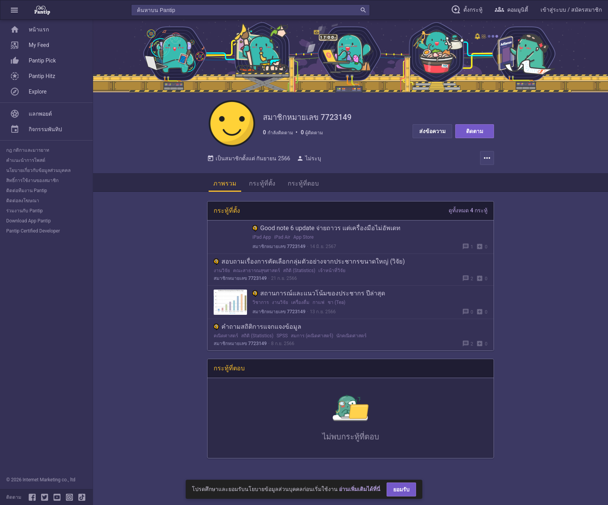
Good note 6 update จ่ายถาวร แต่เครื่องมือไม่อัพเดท (326, 228)
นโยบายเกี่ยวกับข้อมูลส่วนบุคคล (38, 170)
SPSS (282, 335)
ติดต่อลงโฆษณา (22, 200)
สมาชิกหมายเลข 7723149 (279, 246)
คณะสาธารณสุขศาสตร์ (256, 270)
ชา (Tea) (336, 302)
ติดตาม (474, 131)
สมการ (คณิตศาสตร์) (312, 335)
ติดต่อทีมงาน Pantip (26, 190)
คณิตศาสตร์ (226, 335)
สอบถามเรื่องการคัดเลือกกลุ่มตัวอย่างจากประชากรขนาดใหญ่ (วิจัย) (309, 261)
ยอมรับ (401, 489)
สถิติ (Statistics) (299, 270)
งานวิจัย (222, 270)
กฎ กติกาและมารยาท (27, 150)
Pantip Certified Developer (33, 231)
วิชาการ (260, 302)
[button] (14, 9)
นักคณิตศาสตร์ (351, 335)
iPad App (261, 237)
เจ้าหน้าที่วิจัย (331, 270)
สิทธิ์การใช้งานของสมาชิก (32, 180)
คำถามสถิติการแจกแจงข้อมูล (257, 326)
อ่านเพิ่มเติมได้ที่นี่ (359, 489)
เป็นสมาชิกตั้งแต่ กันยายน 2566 (248, 158)
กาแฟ (319, 302)
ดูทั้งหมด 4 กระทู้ (468, 210)
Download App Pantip (28, 221)
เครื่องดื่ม (300, 302)
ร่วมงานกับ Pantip (24, 210)
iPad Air (282, 237)
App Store (304, 237)
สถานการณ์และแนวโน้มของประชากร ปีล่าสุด (318, 293)
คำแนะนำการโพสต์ (25, 160)
